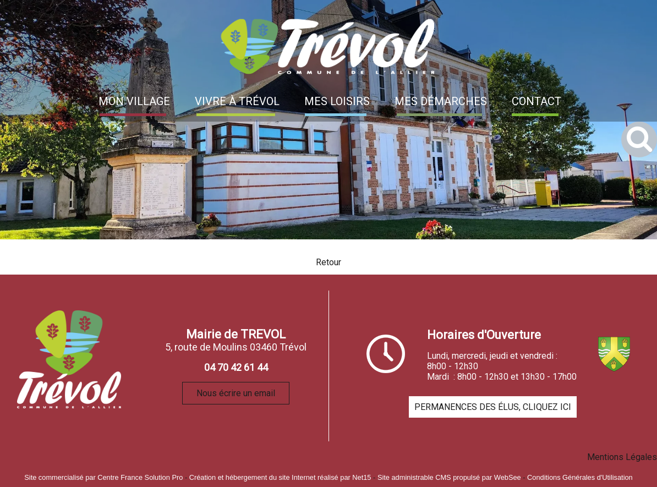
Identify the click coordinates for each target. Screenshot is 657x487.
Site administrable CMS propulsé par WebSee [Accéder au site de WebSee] (449, 477)
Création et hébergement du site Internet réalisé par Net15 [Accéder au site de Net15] (280, 477)
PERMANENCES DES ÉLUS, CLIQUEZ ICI (492, 407)
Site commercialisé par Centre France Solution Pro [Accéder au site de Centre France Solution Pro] (103, 477)
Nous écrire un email (235, 393)
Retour (328, 262)
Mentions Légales (622, 457)
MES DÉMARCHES (441, 101)
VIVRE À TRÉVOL (237, 101)
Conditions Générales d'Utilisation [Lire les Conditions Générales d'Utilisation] (580, 477)
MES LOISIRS (337, 101)
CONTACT (536, 101)
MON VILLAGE (134, 101)
